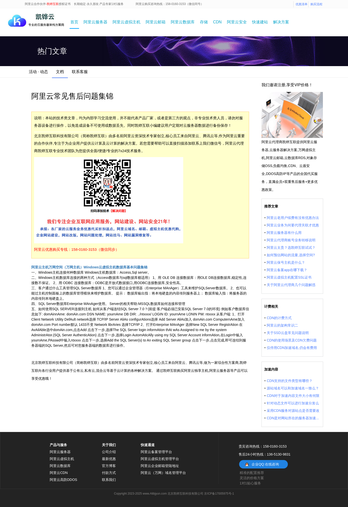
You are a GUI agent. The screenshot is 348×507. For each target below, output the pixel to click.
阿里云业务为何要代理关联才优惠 (293, 225)
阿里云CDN (59, 473)
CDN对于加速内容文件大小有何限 (293, 396)
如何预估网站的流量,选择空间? (291, 255)
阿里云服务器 (95, 22)
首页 (74, 22)
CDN (217, 22)
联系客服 (80, 72)
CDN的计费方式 (279, 318)
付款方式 (109, 473)
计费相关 (271, 306)
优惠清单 (301, 4)
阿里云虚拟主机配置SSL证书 (289, 277)
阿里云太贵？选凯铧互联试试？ (291, 248)
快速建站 (260, 22)
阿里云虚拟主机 (126, 22)
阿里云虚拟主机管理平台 (160, 459)
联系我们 (109, 480)
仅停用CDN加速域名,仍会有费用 (292, 348)
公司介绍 (109, 452)
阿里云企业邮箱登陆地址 (160, 466)
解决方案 (281, 22)
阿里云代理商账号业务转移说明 (291, 240)
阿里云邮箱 (156, 22)
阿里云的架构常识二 (282, 325)
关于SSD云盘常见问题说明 (288, 333)
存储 (204, 22)
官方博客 (109, 466)
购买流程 (316, 4)
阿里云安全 (237, 22)
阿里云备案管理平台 (156, 452)
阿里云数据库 (183, 22)
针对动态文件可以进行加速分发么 (293, 403)
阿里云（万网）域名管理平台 (163, 473)
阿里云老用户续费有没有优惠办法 (293, 218)
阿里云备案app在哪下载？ (287, 270)
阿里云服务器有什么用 (284, 233)
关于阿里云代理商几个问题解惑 (291, 285)
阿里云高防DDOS (63, 480)
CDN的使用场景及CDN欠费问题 (292, 340)
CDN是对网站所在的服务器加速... (293, 418)
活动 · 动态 (38, 72)
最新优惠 (109, 459)
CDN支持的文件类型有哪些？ (289, 381)
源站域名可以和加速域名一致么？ (293, 388)
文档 (60, 72)
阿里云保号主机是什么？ (286, 262)
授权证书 (65, 4)
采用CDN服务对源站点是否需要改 (293, 411)
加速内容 (271, 369)
